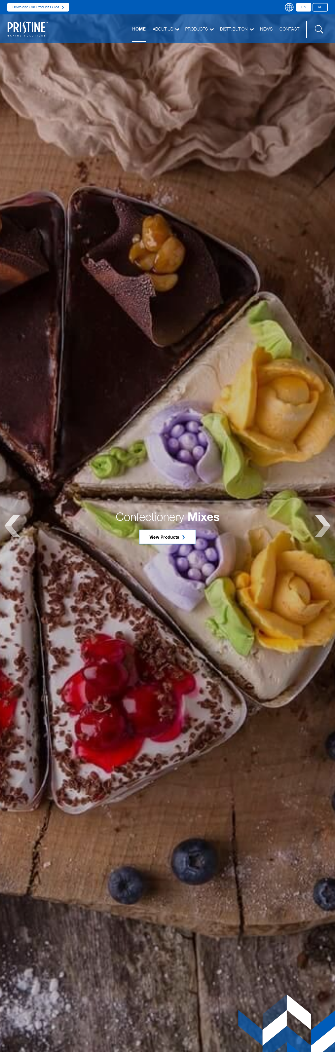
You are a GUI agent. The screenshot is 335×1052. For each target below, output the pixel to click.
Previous (12, 526)
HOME (139, 28)
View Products (167, 537)
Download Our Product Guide (38, 7)
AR (320, 7)
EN (303, 7)
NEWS (266, 28)
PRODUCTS (199, 28)
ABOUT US (166, 28)
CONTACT (289, 28)
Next (323, 526)
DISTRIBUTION (236, 28)
